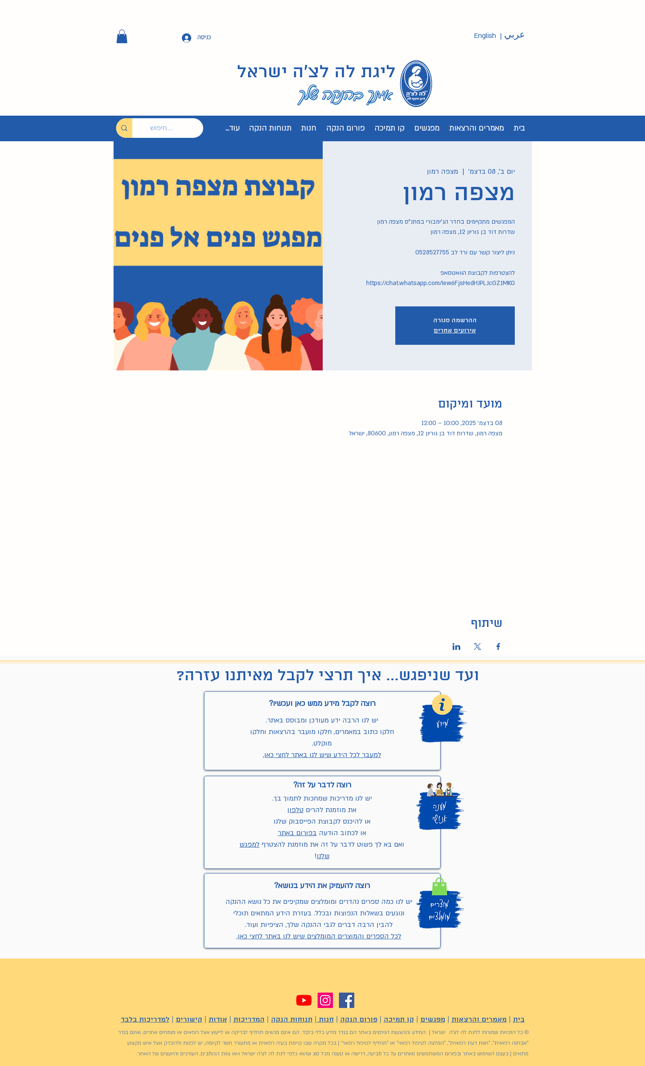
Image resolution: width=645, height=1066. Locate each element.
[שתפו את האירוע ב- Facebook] (498, 646)
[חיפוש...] (174, 128)
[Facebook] (346, 1000)
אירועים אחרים (455, 331)
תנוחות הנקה (291, 1019)
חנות (325, 1019)
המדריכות (249, 1019)
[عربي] (515, 35)
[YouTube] (304, 1000)
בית (519, 1019)
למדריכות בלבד (145, 1019)
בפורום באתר (297, 833)
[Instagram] (325, 1000)
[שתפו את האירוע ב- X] (477, 646)
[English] (485, 36)
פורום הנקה (358, 1019)
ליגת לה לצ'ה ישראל (316, 72)
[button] (122, 36)
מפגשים (432, 1019)
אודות (218, 1019)
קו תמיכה (399, 1019)
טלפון (295, 810)
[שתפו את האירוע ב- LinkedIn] (456, 646)
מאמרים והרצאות (479, 1019)
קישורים (189, 1019)
